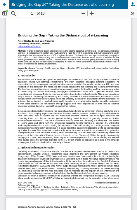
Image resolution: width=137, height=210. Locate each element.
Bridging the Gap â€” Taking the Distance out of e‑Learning (63, 4)
